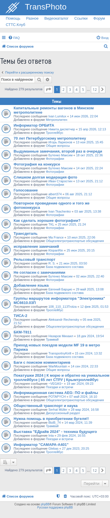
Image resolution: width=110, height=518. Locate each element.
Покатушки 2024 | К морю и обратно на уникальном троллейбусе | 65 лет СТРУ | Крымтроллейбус (61, 377)
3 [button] (70, 89)
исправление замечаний (36, 246)
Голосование (26, 190)
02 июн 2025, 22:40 (90, 276)
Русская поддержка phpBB (55, 507)
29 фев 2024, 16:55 (71, 435)
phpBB (45, 504)
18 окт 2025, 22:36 (89, 155)
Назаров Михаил (60, 336)
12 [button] (95, 89)
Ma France (56, 237)
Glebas (53, 448)
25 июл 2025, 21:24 (72, 224)
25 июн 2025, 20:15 (81, 250)
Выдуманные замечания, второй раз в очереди (58, 151)
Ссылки (81, 18)
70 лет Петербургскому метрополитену (50, 138)
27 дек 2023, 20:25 (75, 448)
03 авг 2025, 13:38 (87, 211)
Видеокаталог (56, 18)
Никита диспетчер (61, 129)
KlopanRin (55, 250)
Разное (32, 18)
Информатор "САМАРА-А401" (41, 444)
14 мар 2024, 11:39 (78, 422)
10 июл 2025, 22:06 (81, 237)
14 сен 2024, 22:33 (84, 366)
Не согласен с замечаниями (39, 272)
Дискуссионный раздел (63, 413)
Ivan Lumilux (57, 116)
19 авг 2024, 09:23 (80, 383)
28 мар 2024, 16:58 (85, 409)
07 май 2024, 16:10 (83, 396)
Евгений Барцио (60, 289)
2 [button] (64, 89)
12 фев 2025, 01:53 (94, 306)
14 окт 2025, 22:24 (89, 168)
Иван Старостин (60, 181)
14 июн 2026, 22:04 (84, 116)
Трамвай (52, 339)
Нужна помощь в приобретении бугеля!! (51, 418)
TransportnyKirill (59, 353)
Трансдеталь (26, 233)
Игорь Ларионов (60, 142)
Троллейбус (54, 132)
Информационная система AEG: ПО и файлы (56, 393)
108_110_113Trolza (62, 306)
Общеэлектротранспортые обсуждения (75, 241)
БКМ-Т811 (23, 332)
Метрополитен (56, 119)
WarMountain (57, 366)
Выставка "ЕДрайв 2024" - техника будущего (55, 431)
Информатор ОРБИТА (34, 125)
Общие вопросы (58, 145)
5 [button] (83, 89)
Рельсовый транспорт (34, 259)
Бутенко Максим (60, 155)
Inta (51, 435)
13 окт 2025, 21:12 (89, 181)
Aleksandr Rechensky (63, 319)
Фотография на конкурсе (37, 164)
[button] (48, 89)
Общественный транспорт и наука (46, 405)
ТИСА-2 (20, 316)
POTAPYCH (57, 396)
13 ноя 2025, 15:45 (89, 142)
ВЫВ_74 (54, 422)
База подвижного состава (64, 267)
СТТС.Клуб (15, 24)
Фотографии (55, 158)
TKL (51, 224)
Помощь (13, 18)
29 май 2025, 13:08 (90, 289)
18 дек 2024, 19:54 (90, 336)
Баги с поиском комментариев (42, 362)
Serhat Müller (57, 409)
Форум (99, 18)
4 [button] (77, 89)
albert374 (55, 194)
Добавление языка (31, 285)
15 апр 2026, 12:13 (92, 129)
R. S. (51, 263)
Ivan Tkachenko (59, 211)
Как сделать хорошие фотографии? (47, 220)
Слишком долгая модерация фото (45, 177)
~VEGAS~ (55, 383)
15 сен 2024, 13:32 (88, 353)
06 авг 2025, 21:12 (78, 194)
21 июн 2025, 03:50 (73, 263)
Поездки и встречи (59, 387)
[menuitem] (14, 37)
